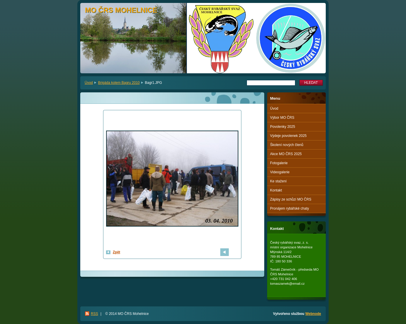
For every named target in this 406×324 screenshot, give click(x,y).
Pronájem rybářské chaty (289, 208)
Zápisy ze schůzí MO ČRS (290, 199)
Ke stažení (278, 181)
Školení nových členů (286, 145)
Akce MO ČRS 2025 (286, 154)
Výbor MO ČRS (282, 118)
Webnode (313, 314)
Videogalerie (280, 172)
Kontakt (276, 190)
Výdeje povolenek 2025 (288, 136)
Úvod (89, 83)
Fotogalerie (279, 163)
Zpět (116, 252)
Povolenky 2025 (282, 127)
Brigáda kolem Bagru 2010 (119, 83)
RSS (94, 314)
